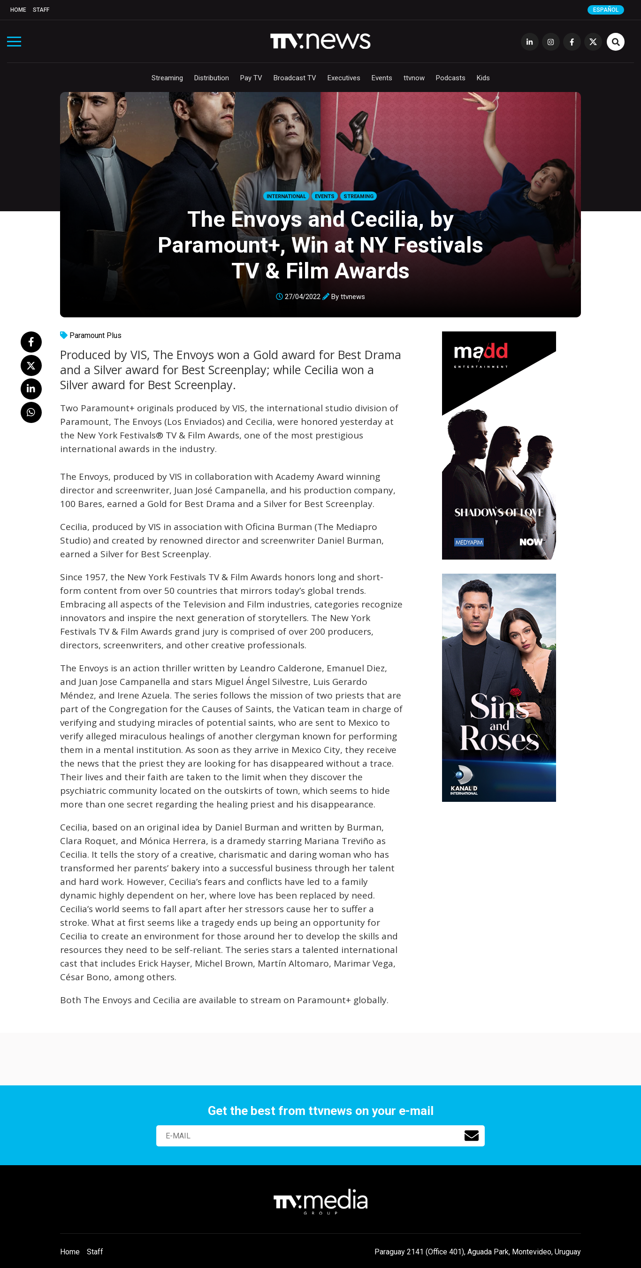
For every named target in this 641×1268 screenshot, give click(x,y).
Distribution (211, 78)
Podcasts (450, 78)
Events (382, 78)
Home (18, 10)
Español (605, 10)
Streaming (167, 78)
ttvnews (353, 296)
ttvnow (414, 78)
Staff (41, 10)
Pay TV (251, 78)
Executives (344, 78)
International (286, 196)
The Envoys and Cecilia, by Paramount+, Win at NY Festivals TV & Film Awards (320, 245)
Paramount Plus (95, 335)
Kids (483, 78)
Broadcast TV (295, 78)
